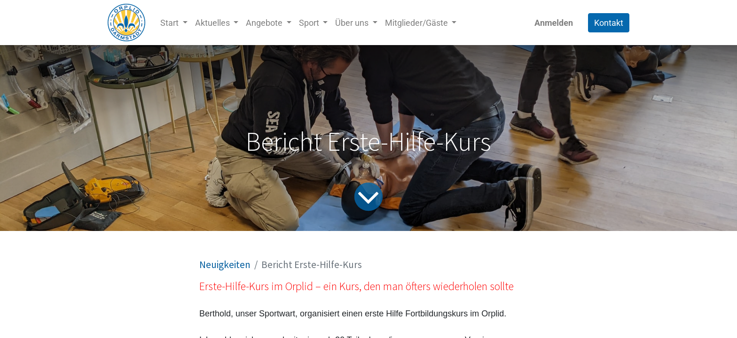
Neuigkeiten (225, 264)
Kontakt (608, 23)
